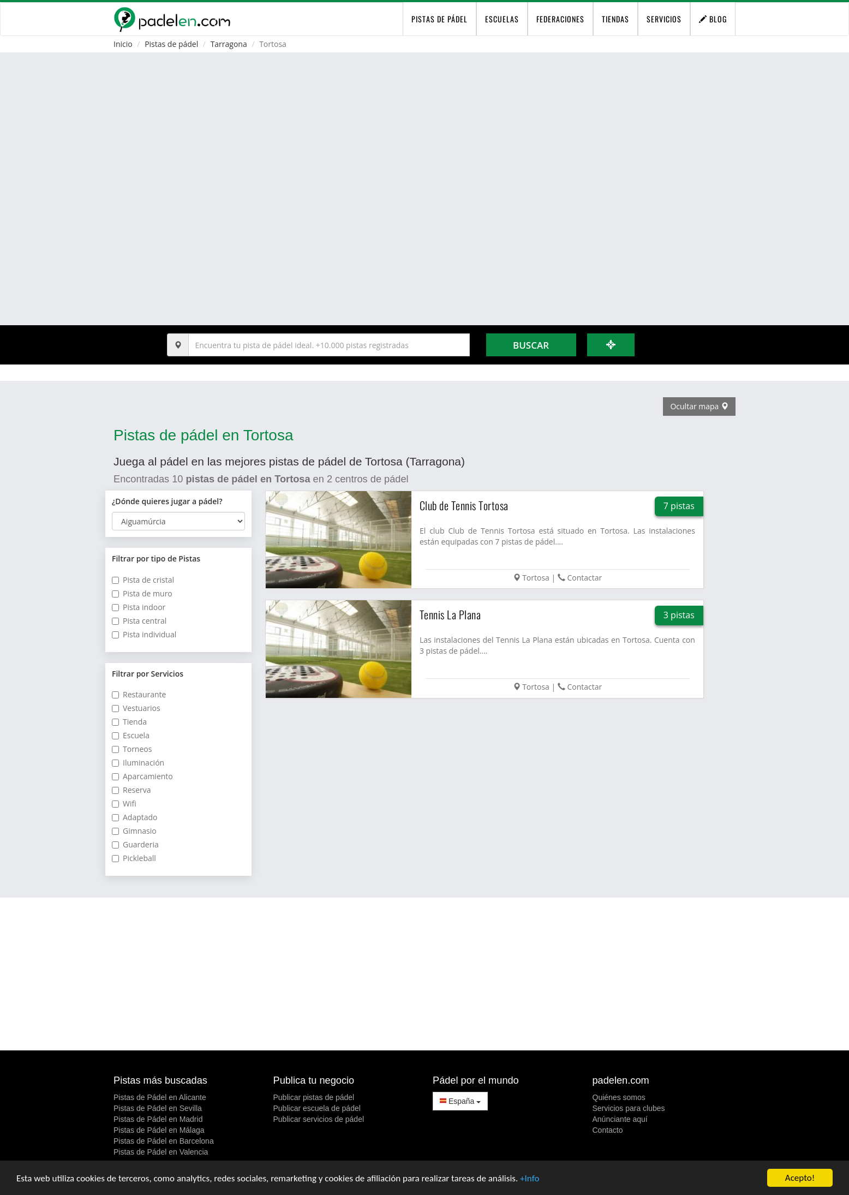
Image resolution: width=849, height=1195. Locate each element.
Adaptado (135, 817)
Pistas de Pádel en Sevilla (157, 1108)
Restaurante (139, 694)
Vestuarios (136, 708)
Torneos (132, 749)
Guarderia (135, 844)
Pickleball (134, 858)
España (460, 1101)
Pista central (139, 621)
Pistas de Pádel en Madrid (157, 1119)
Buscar (531, 345)
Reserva (131, 790)
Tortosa (535, 577)
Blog (713, 19)
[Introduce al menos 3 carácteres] (329, 344)
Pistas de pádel (171, 44)
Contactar (584, 577)
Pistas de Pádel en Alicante (159, 1097)
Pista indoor (138, 607)
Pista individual (144, 634)
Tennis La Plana (450, 614)
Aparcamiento (142, 776)
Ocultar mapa (699, 406)
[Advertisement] (424, 974)
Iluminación (138, 762)
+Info (529, 1179)
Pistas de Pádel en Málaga (159, 1130)
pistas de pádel (439, 19)
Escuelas (502, 19)
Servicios (664, 19)
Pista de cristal (143, 580)
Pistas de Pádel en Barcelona (163, 1141)
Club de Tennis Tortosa (464, 505)
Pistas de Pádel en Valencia (160, 1152)
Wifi (124, 803)
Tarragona (229, 44)
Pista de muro (142, 593)
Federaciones (560, 19)
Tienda (129, 721)
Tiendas (615, 19)
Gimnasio (134, 831)
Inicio (123, 44)
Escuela (131, 735)
